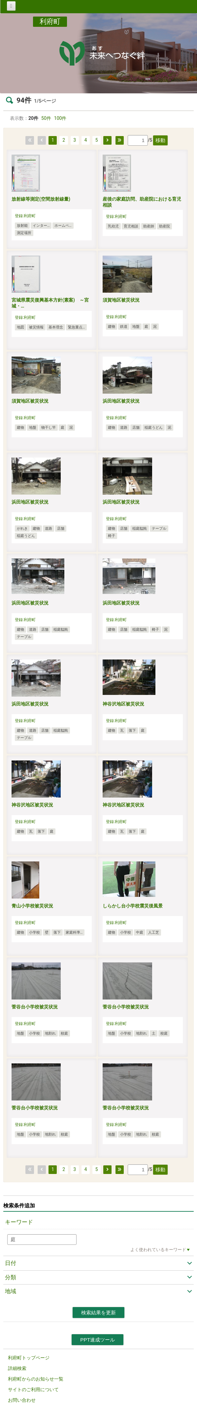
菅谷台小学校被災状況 (35, 1006)
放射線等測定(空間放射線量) (41, 199)
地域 (10, 1291)
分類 (10, 1277)
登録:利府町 (25, 216)
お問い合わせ (22, 1400)
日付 (10, 1263)
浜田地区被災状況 (121, 401)
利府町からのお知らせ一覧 (35, 1379)
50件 (46, 118)
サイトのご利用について (33, 1389)
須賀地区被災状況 (121, 300)
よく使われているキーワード (158, 1249)
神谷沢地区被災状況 (123, 703)
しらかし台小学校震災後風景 (133, 905)
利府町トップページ (28, 1357)
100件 (60, 118)
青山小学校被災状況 (32, 905)
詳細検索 (17, 1368)
